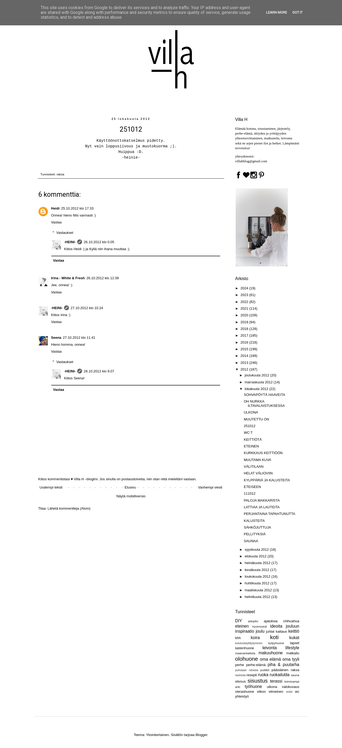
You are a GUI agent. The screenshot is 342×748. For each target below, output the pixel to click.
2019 (244, 322)
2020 (244, 315)
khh (238, 638)
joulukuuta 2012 (257, 375)
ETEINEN (251, 446)
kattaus (281, 631)
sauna (295, 675)
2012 (244, 369)
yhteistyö (242, 696)
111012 (249, 493)
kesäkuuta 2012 (257, 570)
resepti (251, 675)
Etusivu (130, 487)
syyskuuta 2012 (257, 550)
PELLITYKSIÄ (255, 534)
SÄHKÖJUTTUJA (257, 527)
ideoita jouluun (284, 626)
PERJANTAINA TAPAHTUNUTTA (269, 514)
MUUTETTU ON (256, 419)
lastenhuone (244, 648)
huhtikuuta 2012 (257, 583)
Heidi (55, 208)
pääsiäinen (279, 670)
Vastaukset (64, 233)
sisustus (258, 681)
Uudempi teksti (51, 487)
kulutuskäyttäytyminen (248, 643)
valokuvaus (290, 687)
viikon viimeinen (270, 692)
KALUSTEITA (254, 521)
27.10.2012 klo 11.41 (79, 338)
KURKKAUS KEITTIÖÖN (263, 453)
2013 (244, 363)
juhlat (270, 631)
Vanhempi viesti (210, 487)
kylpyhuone (276, 643)
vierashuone (244, 692)
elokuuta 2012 (256, 556)
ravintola (240, 675)
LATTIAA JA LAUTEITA (261, 507)
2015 (244, 349)
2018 (244, 329)
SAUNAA (251, 541)
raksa (60, 174)
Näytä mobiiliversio (130, 496)
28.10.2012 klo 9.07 (99, 371)
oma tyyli (290, 659)
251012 (249, 426)
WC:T (248, 433)
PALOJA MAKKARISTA (262, 500)
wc (297, 692)
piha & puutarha (283, 664)
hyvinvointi (259, 626)
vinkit (289, 691)
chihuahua (291, 621)
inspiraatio (244, 631)
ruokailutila (280, 674)
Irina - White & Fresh (68, 278)
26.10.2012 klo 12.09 (102, 278)
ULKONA (251, 412)
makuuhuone (271, 653)
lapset (294, 643)
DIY (238, 621)
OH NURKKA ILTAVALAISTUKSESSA (264, 403)
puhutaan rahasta (246, 670)
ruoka (263, 674)
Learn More (276, 12)
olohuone (246, 659)
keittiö (293, 631)
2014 (244, 356)
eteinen (242, 626)
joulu (260, 631)
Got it (297, 12)
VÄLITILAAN (253, 466)
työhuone (253, 686)
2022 (244, 302)
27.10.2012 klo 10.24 (87, 308)
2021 (244, 308)
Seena (56, 338)
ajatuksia (270, 621)
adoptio (253, 621)
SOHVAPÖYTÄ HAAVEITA (264, 395)
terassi (276, 681)
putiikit (265, 670)
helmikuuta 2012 (258, 597)
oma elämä (270, 659)
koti (274, 637)
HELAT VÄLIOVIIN (258, 473)
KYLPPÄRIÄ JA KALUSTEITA (267, 480)
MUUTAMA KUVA (257, 460)
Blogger (201, 735)
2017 (244, 335)
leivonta (269, 647)
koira (255, 637)
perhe (239, 665)
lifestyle (292, 647)
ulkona (272, 687)
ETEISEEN (252, 487)
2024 (244, 288)
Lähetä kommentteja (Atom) (69, 508)
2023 (244, 295)
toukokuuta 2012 (258, 576)
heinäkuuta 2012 (258, 563)
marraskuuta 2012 (259, 382)
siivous (240, 681)
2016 (244, 342)
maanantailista (245, 653)
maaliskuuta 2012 (259, 590)
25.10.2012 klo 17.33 (77, 208)
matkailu (292, 653)
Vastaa (56, 222)
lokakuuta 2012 (257, 389)
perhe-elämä (256, 665)
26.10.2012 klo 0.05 (99, 242)
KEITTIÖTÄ (253, 440)
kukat (294, 637)
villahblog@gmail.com (251, 161)
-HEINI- (70, 242)
